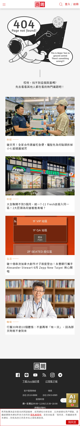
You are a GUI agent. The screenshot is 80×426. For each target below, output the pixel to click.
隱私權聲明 (35, 415)
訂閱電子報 (51, 381)
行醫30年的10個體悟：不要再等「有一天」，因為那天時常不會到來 (40, 329)
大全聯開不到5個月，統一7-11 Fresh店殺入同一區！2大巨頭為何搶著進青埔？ (38, 206)
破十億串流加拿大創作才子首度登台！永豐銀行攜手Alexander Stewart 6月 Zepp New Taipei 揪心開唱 (40, 267)
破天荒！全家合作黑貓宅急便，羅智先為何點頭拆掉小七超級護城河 (40, 146)
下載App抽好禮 (30, 381)
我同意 (72, 422)
